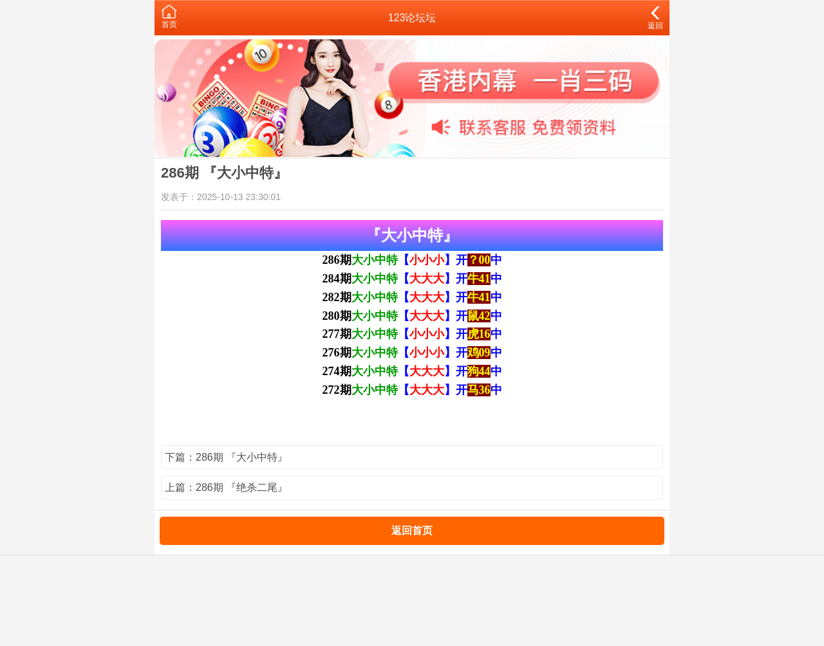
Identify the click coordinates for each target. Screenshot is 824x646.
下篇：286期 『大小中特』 (226, 457)
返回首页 (412, 530)
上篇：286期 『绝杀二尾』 (226, 487)
